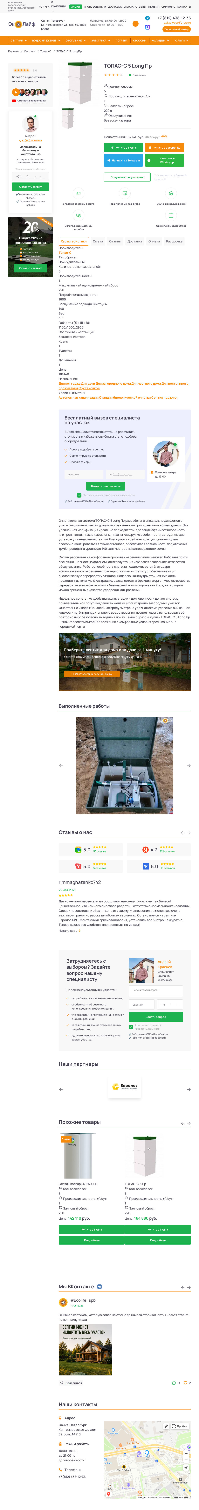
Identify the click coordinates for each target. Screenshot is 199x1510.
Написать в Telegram (123, 160)
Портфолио (167, 6)
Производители (95, 6)
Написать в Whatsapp (161, 160)
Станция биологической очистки (125, 397)
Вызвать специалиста (105, 486)
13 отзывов (168, 868)
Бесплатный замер (176, 29)
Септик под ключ (164, 397)
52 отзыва (99, 851)
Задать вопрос (156, 1017)
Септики (17, 40)
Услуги (44, 6)
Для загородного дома (113, 383)
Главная (13, 51)
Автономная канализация (79, 397)
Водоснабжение (44, 40)
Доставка (115, 6)
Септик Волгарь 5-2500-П (78, 1184)
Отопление (74, 40)
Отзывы (140, 6)
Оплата (129, 6)
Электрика (99, 40)
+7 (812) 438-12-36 (174, 18)
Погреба (121, 40)
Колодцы (158, 40)
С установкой (89, 388)
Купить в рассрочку (164, 147)
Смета (98, 241)
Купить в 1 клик (123, 147)
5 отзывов (99, 868)
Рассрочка (174, 241)
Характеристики (74, 241)
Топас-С (45, 51)
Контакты (184, 6)
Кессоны (139, 40)
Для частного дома (146, 383)
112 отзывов (167, 851)
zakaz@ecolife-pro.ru (177, 22)
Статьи (153, 6)
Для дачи (88, 383)
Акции (75, 6)
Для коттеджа (69, 383)
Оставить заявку (30, 187)
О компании (58, 4)
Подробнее (92, 1240)
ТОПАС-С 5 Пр (135, 1184)
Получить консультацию (127, 177)
